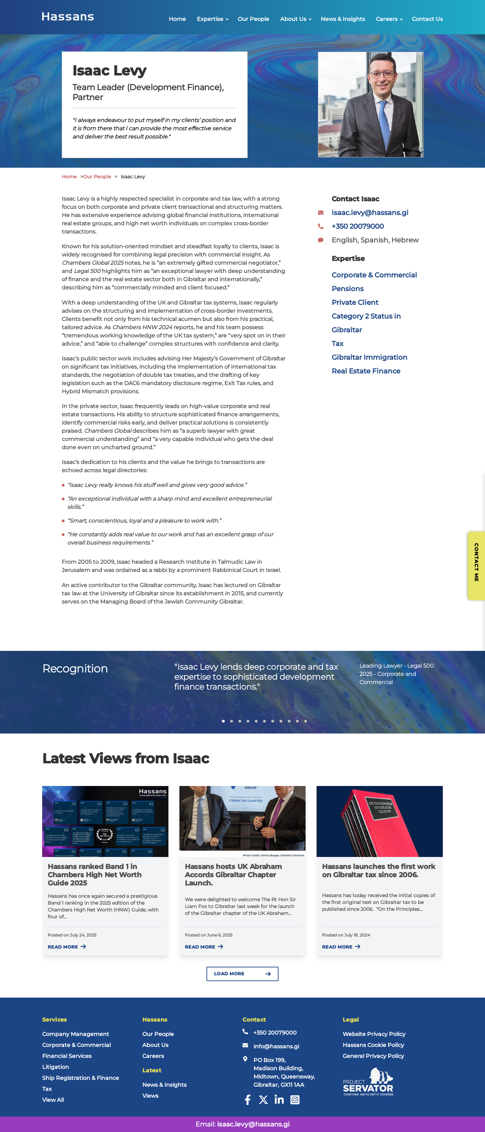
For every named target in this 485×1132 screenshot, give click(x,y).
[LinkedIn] (279, 1103)
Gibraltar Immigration (369, 357)
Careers (387, 19)
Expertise (210, 19)
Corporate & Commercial (374, 275)
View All (53, 1100)
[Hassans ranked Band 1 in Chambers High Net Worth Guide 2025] (105, 821)
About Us (293, 19)
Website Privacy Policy (374, 1034)
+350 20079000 (358, 226)
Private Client (355, 302)
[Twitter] (263, 1103)
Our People (253, 19)
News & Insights (343, 19)
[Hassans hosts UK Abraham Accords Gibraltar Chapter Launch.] (242, 821)
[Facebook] (247, 1103)
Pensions (348, 289)
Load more (242, 974)
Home (177, 19)
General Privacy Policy (373, 1056)
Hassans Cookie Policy (373, 1045)
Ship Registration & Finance (80, 1078)
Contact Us (427, 19)
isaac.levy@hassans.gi (370, 212)
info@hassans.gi (276, 1046)
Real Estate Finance (366, 371)
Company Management (75, 1034)
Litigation (55, 1067)
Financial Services (67, 1056)
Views (150, 1096)
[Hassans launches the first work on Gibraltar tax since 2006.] (380, 821)
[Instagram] (295, 1103)
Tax (337, 343)
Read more (67, 947)
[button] (223, 721)
